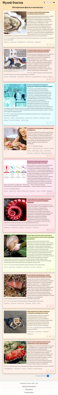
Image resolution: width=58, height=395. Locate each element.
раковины (27, 267)
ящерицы (50, 191)
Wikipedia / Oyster (38, 146)
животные (13, 42)
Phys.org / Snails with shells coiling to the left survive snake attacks (27, 264)
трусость (45, 76)
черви (44, 191)
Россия (7, 120)
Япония (39, 267)
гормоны (7, 303)
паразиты (38, 42)
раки (48, 118)
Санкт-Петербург (15, 120)
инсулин (14, 303)
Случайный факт (29, 392)
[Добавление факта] (51, 2)
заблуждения (22, 42)
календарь (36, 150)
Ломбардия (13, 76)
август (29, 148)
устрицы (30, 153)
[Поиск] (47, 2)
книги (6, 76)
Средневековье (36, 76)
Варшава (7, 118)
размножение (38, 368)
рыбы (34, 303)
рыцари (28, 76)
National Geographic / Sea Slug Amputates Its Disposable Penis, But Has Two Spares (32, 366)
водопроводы (20, 118)
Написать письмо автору (29, 386)
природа (42, 118)
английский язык (38, 148)
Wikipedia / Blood (14, 188)
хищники (30, 334)
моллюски (30, 42)
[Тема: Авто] (44, 2)
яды (39, 303)
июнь (29, 150)
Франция (37, 153)
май (42, 150)
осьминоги (29, 227)
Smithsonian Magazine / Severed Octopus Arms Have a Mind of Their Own (29, 225)
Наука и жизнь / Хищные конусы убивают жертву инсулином (26, 301)
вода (13, 118)
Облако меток (29, 389)
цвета (38, 191)
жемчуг (7, 42)
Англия (47, 148)
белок (6, 191)
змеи (6, 267)
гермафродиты (9, 368)
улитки (51, 76)
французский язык (47, 153)
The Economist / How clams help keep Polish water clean (25, 114)
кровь (19, 191)
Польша (36, 118)
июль (52, 148)
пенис (24, 368)
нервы (22, 227)
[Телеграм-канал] (54, 2)
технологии (25, 120)
